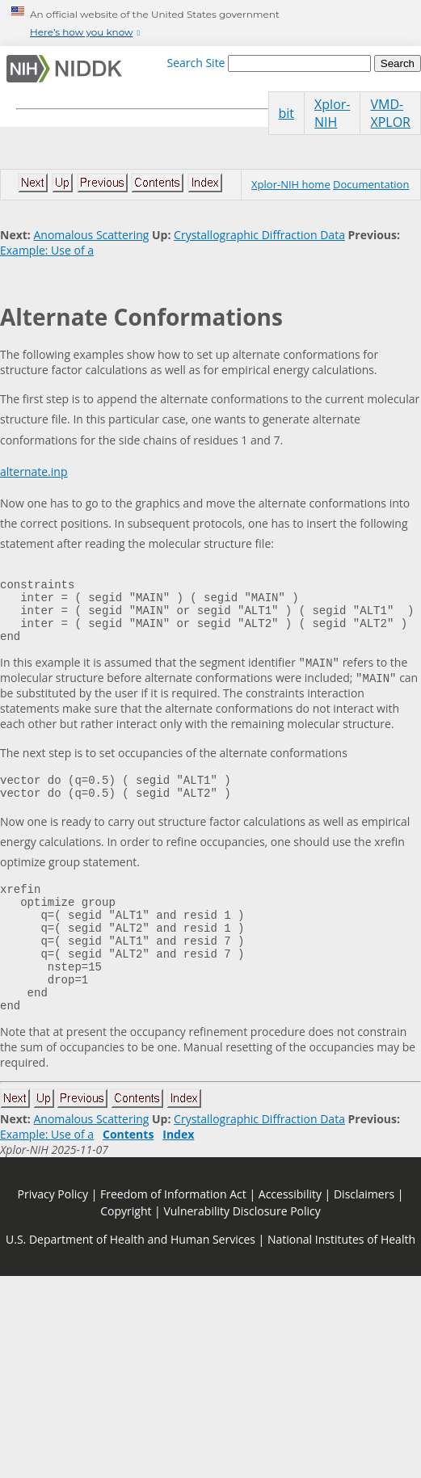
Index (178, 1177)
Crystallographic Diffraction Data (259, 234)
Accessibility (290, 1237)
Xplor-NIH (332, 113)
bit (287, 113)
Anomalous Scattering (91, 234)
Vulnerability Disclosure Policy (241, 1254)
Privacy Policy (53, 1237)
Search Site (195, 62)
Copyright (125, 1254)
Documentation (371, 184)
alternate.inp (33, 471)
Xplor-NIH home (290, 184)
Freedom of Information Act (173, 1237)
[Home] (67, 68)
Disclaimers (364, 1237)
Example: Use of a (47, 250)
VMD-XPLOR (390, 113)
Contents (128, 1177)
